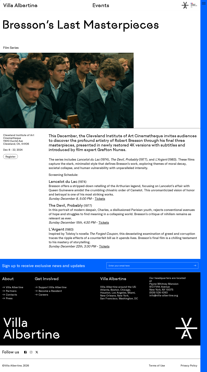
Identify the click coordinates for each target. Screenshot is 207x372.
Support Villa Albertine (53, 287)
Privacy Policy (189, 365)
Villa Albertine (20, 5)
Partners (11, 290)
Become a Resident (50, 290)
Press (9, 298)
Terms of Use (157, 365)
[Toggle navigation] (203, 3)
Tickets (100, 198)
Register (10, 156)
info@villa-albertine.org (163, 295)
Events (100, 5)
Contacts (11, 294)
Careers (43, 294)
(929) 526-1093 (158, 292)
